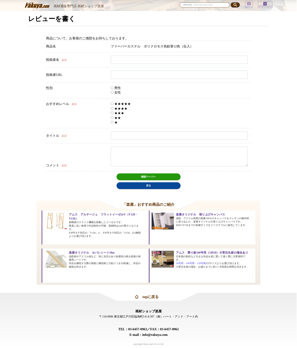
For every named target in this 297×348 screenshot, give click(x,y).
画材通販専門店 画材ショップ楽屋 (79, 6)
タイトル (52, 135)
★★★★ (119, 108)
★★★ (117, 113)
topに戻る (150, 297)
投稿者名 (52, 59)
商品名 (51, 46)
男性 (116, 88)
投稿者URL (54, 74)
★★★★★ (121, 104)
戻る (148, 185)
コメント (52, 165)
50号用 (179, 263)
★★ (116, 118)
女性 (116, 92)
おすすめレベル (57, 104)
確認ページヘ (148, 176)
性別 (49, 88)
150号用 (201, 263)
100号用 (190, 263)
